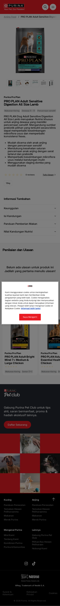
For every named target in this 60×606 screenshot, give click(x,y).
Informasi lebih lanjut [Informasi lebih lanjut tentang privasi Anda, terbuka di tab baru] (30, 309)
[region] (29, 302)
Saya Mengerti (30, 317)
